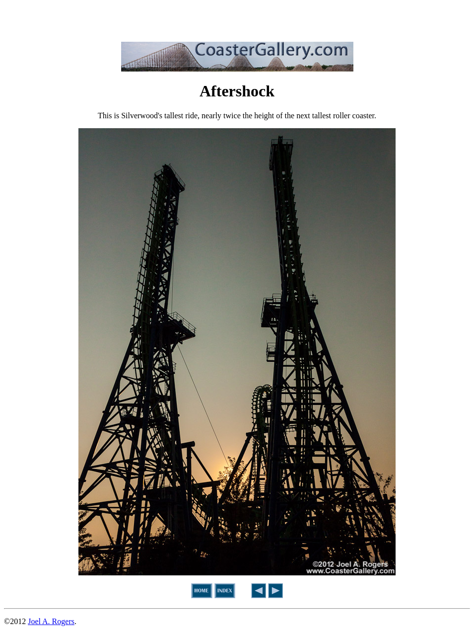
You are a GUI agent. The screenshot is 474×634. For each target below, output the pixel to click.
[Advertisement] (237, 19)
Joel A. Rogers (51, 621)
